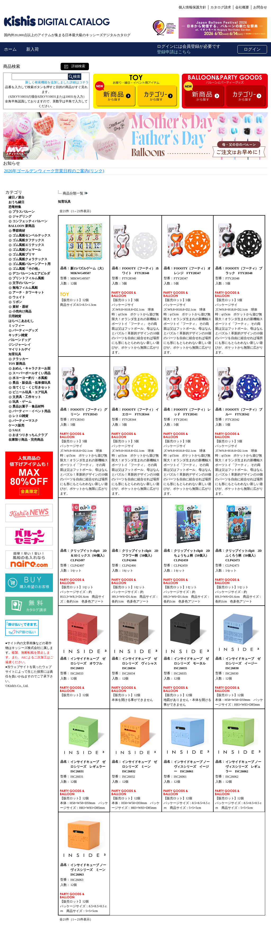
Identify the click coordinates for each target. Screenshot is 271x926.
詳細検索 (74, 66)
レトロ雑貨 (20, 416)
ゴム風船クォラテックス (29, 259)
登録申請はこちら (174, 52)
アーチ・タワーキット (28, 292)
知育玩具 (14, 354)
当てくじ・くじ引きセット (31, 387)
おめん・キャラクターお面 (31, 368)
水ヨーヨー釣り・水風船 (29, 378)
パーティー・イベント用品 (31, 411)
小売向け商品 (21, 311)
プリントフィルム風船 (28, 278)
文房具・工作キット (26, 397)
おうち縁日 (16, 202)
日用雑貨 (14, 316)
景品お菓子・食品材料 (28, 406)
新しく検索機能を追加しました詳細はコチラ (57, 82)
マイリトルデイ (19, 349)
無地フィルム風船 (25, 287)
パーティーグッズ (25, 330)
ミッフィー (16, 325)
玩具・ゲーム (21, 401)
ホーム (11, 49)
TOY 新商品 (16, 363)
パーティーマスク (25, 420)
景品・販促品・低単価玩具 (31, 382)
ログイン (252, 49)
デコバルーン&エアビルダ (31, 273)
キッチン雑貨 (18, 335)
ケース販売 (16, 425)
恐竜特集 (14, 207)
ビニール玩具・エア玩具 (29, 392)
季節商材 (18, 230)
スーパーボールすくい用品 (31, 373)
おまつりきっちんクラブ (29, 435)
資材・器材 (20, 306)
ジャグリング (21, 216)
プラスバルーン (23, 211)
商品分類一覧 (73, 193)
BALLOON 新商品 (21, 226)
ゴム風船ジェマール (26, 249)
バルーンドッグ (19, 340)
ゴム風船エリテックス (28, 245)
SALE (16, 430)
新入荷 (32, 49)
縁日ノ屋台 (16, 197)
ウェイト (18, 297)
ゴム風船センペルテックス (31, 235)
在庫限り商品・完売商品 (25, 439)
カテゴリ (13, 192)
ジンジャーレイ (19, 344)
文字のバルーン (23, 283)
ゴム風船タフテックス (28, 240)
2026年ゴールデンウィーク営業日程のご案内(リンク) (54, 171)
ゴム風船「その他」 (26, 268)
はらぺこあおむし (21, 321)
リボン (17, 302)
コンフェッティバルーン (29, 221)
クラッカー (20, 359)
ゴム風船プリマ (23, 254)
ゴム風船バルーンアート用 (31, 264)
